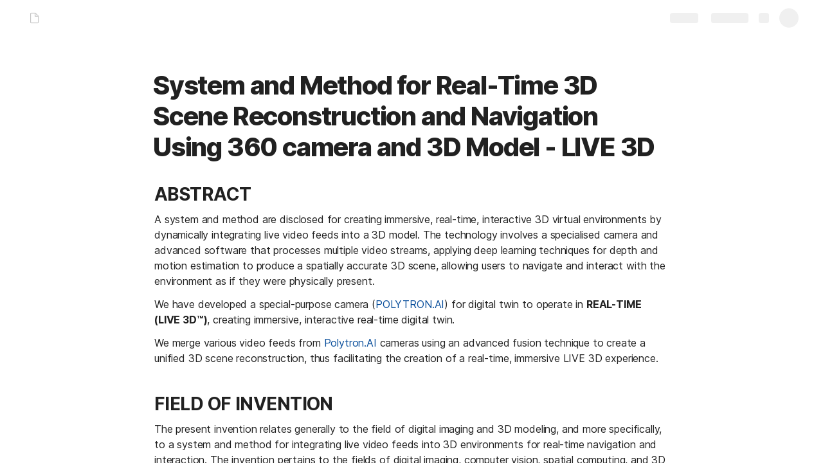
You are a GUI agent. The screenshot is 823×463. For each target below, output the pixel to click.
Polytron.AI (350, 342)
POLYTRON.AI (409, 304)
